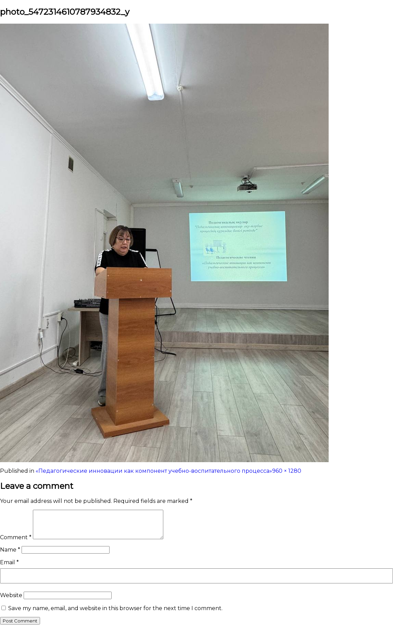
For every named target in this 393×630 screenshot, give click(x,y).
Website (11, 595)
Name (10, 549)
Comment (15, 537)
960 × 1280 (286, 471)
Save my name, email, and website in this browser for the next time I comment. (115, 608)
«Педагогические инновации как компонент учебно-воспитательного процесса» (154, 471)
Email (9, 562)
